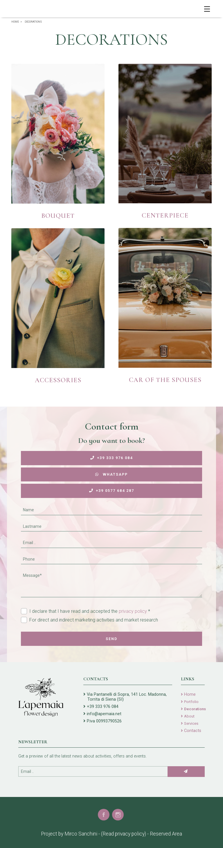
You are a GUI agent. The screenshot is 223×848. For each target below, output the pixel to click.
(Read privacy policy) (123, 834)
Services (191, 723)
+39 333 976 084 (111, 458)
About (189, 716)
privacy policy (133, 611)
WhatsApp (111, 474)
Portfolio (191, 702)
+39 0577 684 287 (111, 490)
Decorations (195, 709)
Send (111, 639)
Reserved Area (166, 834)
